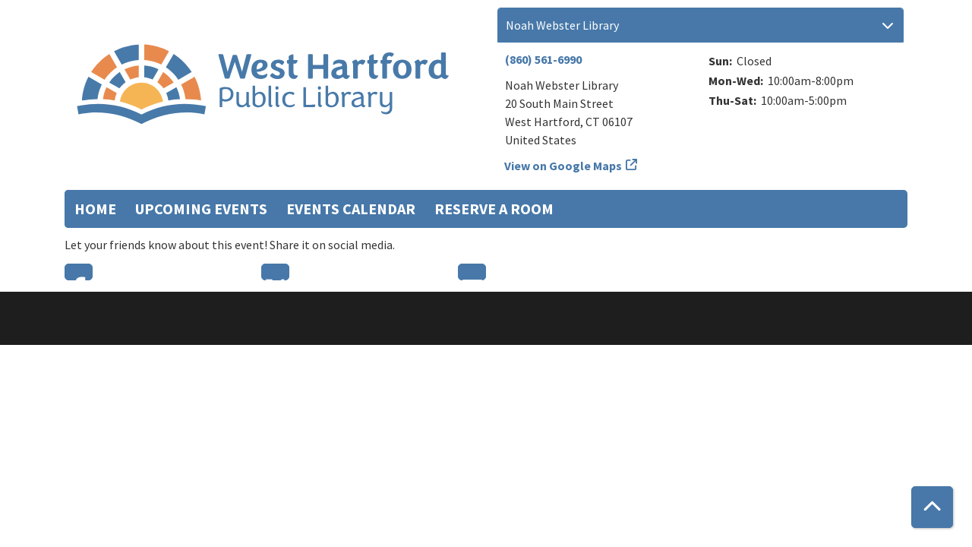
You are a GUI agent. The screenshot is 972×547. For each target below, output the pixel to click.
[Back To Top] (932, 507)
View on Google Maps (563, 165)
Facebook (79, 272)
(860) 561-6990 (543, 59)
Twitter (275, 272)
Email (472, 272)
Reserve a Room (494, 208)
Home (95, 208)
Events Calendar (350, 208)
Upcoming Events (201, 208)
